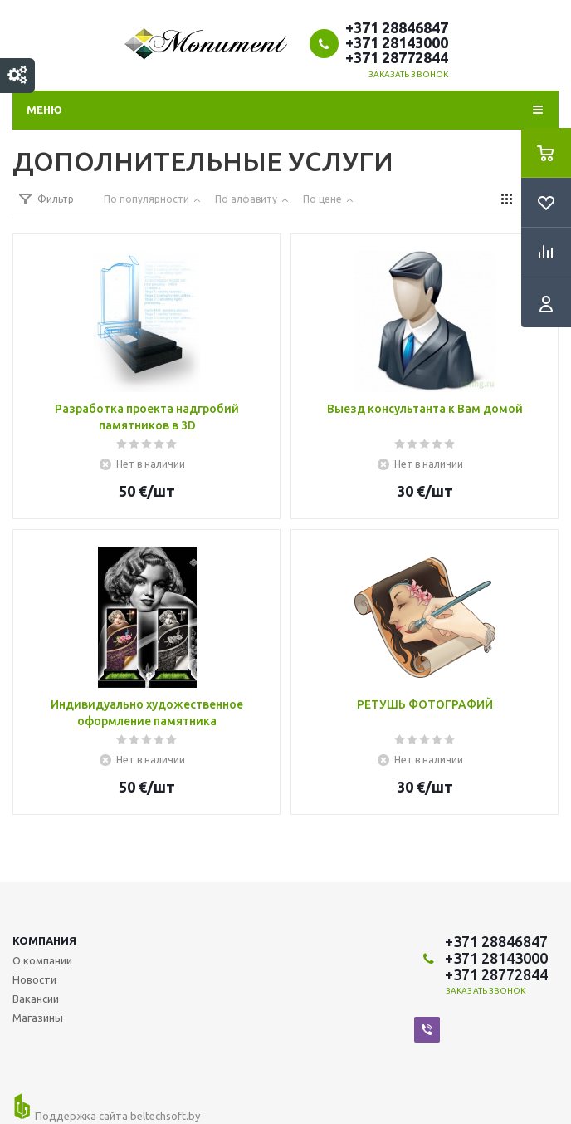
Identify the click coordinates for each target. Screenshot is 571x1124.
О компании (42, 960)
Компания (44, 940)
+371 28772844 (396, 57)
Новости (34, 979)
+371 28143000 (396, 42)
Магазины (37, 1017)
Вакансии (35, 998)
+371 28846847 (396, 27)
